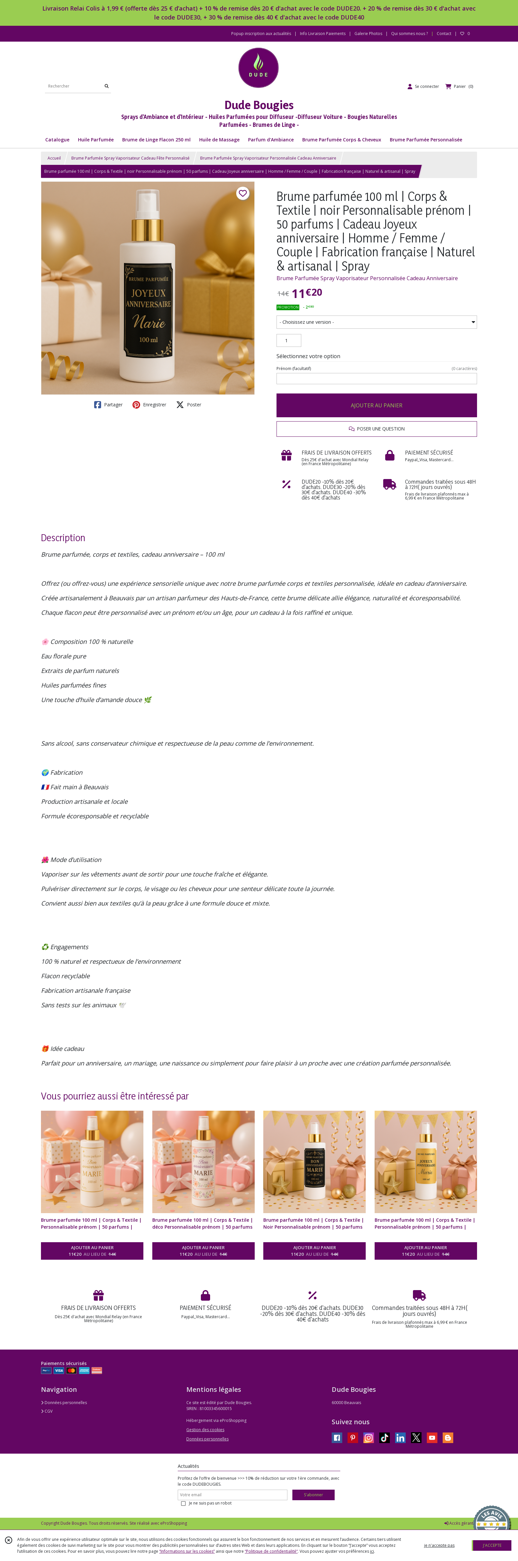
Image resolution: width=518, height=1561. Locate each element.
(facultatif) (377, 369)
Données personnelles (64, 1402)
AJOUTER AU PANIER (376, 405)
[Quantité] (289, 340)
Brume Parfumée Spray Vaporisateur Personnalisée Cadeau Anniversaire (268, 158)
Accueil (54, 158)
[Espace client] (423, 86)
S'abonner (313, 1495)
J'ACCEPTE (492, 1545)
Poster (188, 405)
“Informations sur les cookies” (187, 1551)
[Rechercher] (106, 86)
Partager (108, 405)
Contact (444, 33)
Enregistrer (149, 405)
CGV (47, 1411)
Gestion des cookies (205, 1429)
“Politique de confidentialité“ (271, 1551)
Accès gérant (458, 1523)
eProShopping (173, 1523)
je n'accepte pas (439, 1545)
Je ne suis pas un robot (210, 1503)
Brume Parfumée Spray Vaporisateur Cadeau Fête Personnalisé (130, 158)
